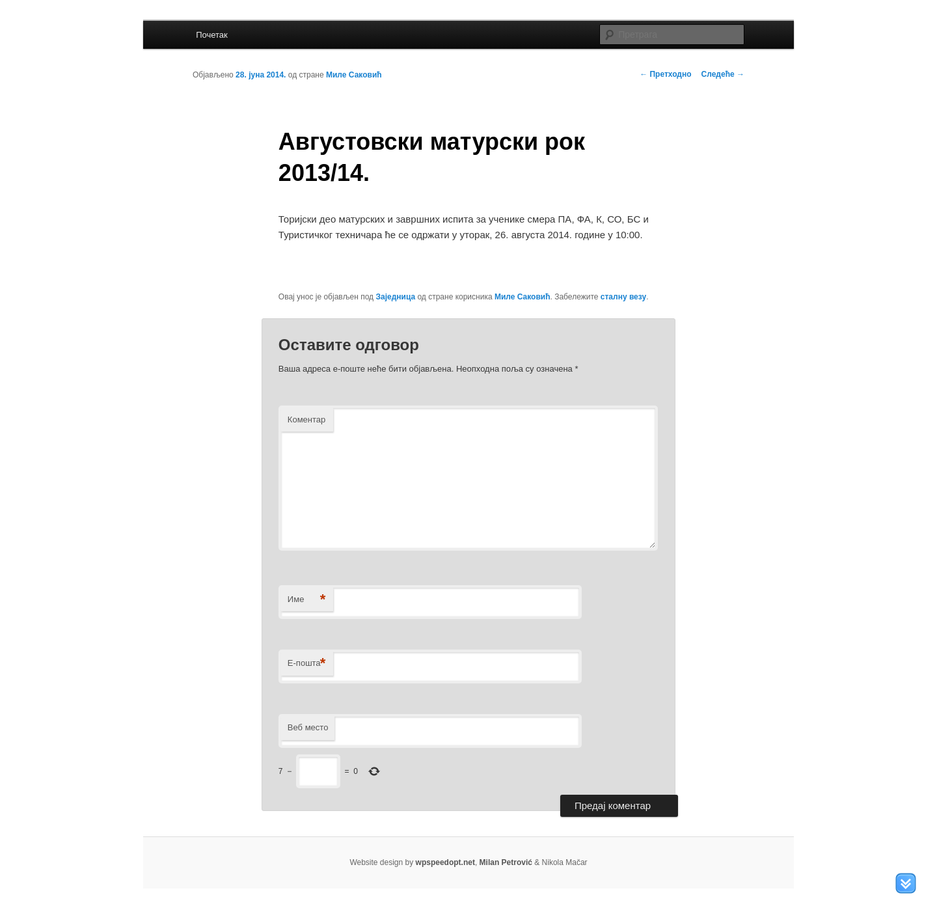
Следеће (722, 74)
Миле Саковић (354, 74)
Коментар (306, 419)
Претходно (665, 74)
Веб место (308, 727)
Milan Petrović (506, 862)
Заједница (395, 296)
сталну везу (623, 296)
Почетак (212, 35)
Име (307, 599)
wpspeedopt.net (445, 862)
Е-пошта (307, 663)
